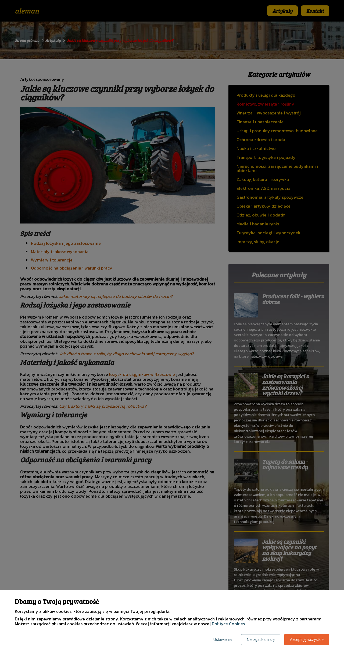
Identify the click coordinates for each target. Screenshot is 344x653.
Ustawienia (222, 639)
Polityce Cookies (228, 623)
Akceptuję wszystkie (307, 639)
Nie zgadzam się (261, 639)
